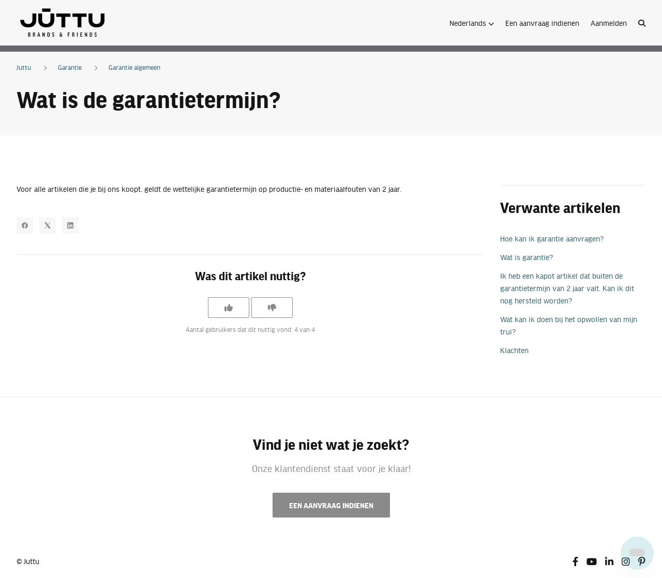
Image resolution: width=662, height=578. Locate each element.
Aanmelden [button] (609, 23)
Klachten (514, 350)
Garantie (70, 67)
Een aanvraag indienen (542, 23)
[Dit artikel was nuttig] (228, 307)
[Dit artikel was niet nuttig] (272, 307)
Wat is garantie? (526, 257)
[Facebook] (25, 225)
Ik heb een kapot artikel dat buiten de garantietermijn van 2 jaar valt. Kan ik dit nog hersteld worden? (567, 288)
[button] (471, 23)
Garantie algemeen (134, 67)
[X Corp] (47, 225)
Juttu (24, 67)
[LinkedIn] (70, 225)
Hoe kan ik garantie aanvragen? (552, 238)
